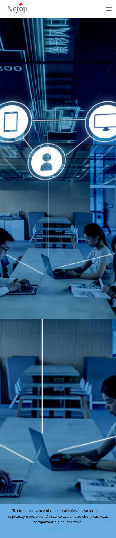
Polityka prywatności (64, 529)
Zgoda (40, 529)
